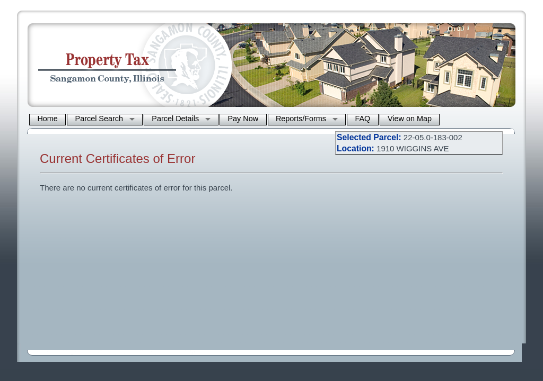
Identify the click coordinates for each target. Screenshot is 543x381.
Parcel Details (175, 118)
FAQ (362, 118)
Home (47, 118)
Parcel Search (99, 118)
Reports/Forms (301, 118)
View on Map (410, 118)
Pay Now (243, 118)
